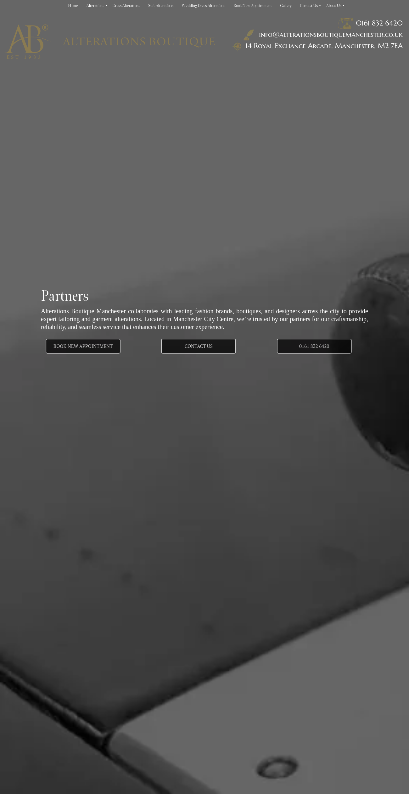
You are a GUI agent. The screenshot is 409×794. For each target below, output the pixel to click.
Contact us (199, 346)
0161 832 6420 (379, 23)
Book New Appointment (70, 346)
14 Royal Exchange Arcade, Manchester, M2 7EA (324, 45)
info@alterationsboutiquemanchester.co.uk (322, 34)
